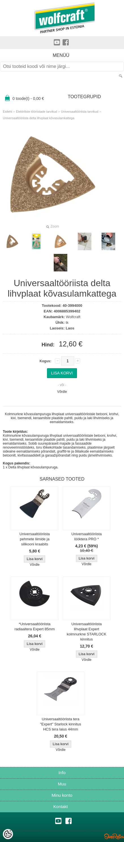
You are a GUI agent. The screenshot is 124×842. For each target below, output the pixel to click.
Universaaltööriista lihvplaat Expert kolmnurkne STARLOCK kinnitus (86, 631)
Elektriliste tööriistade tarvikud (36, 111)
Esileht (7, 111)
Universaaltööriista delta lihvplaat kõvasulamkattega (38, 118)
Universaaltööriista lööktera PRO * (86, 536)
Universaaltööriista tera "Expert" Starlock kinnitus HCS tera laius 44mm (60, 724)
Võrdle (62, 392)
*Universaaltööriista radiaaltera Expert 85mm (34, 626)
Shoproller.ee (114, 836)
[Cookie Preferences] (8, 834)
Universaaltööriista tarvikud (79, 111)
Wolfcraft (73, 317)
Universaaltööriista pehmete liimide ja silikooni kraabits (35, 539)
